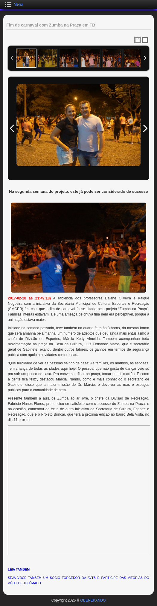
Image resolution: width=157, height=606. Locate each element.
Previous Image (12, 128)
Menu (18, 4)
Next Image (145, 128)
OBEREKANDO (93, 600)
